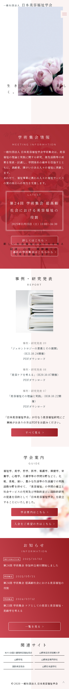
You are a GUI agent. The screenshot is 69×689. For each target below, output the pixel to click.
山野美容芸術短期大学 (49, 652)
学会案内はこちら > (35, 512)
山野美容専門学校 (49, 659)
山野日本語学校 (49, 666)
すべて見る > (34, 432)
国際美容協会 (18, 666)
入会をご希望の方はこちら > (34, 524)
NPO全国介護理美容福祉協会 (18, 652)
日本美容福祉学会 (28, 4)
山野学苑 (18, 659)
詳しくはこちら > (34, 240)
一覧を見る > (34, 626)
